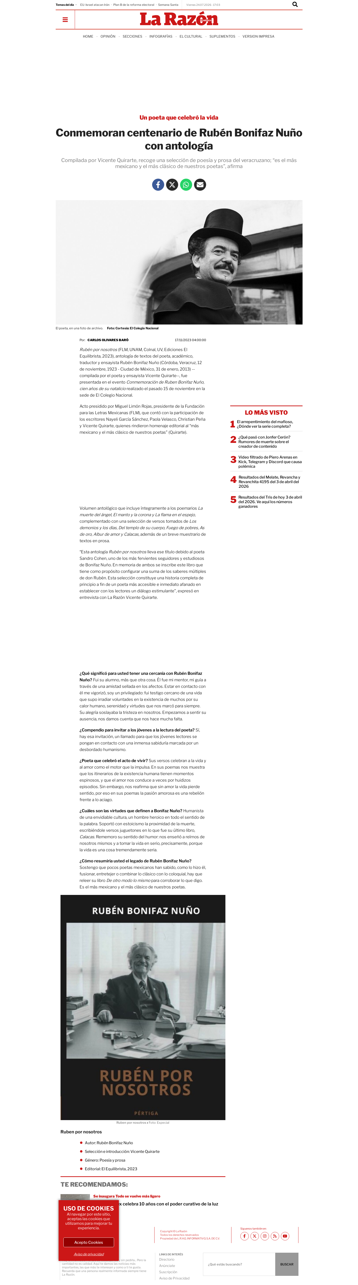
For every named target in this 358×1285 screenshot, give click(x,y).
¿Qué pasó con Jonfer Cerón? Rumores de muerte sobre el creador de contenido (264, 442)
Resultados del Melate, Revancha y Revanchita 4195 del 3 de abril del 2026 (269, 482)
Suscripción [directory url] (168, 1272)
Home (88, 36)
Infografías (160, 36)
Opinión (108, 36)
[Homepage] (179, 19)
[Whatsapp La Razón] (186, 185)
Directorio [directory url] (166, 1259)
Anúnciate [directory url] (167, 1266)
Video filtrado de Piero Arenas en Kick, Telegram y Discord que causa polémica (270, 462)
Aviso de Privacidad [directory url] (174, 1278)
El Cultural (191, 36)
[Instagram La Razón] (265, 1236)
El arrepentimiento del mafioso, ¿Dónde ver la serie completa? (265, 424)
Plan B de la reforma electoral (133, 5)
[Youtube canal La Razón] (285, 1236)
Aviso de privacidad (89, 1254)
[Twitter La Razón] (172, 185)
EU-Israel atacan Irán (94, 5)
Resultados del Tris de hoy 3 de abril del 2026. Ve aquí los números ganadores (270, 502)
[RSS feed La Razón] (275, 1236)
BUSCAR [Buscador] (286, 1264)
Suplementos (222, 36)
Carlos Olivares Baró (108, 340)
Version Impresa (258, 36)
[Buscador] (295, 5)
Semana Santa (168, 5)
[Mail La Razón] (200, 185)
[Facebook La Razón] (158, 185)
